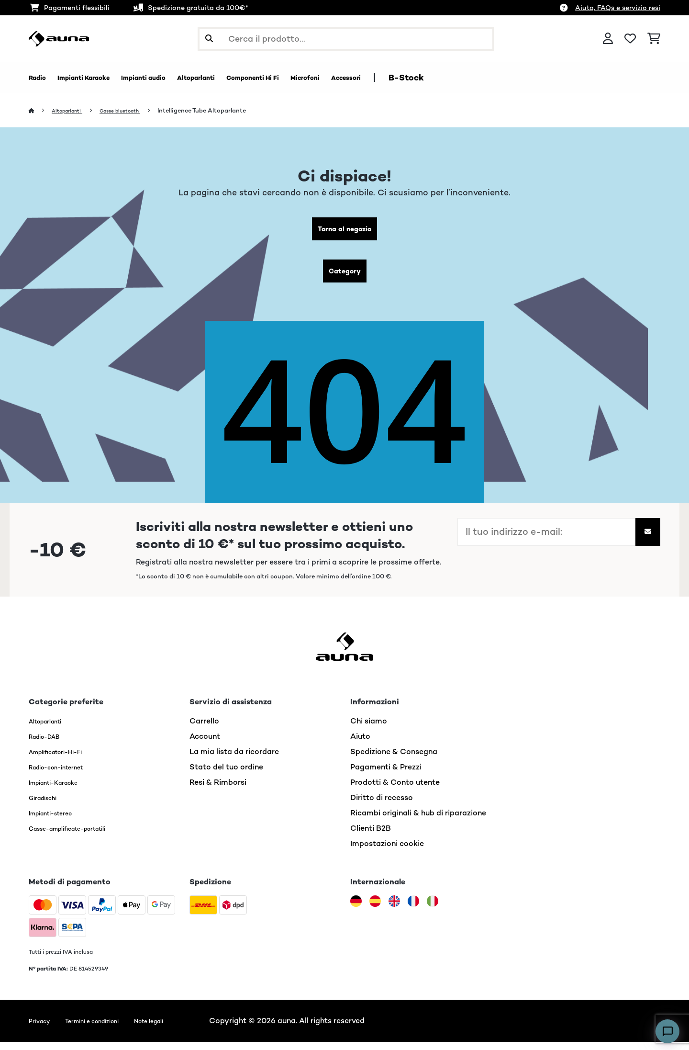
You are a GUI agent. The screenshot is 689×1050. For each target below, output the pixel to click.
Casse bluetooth (134, 111)
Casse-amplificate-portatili (81, 836)
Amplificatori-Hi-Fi (64, 760)
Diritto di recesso (381, 806)
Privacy (42, 1029)
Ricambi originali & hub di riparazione (418, 821)
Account (204, 744)
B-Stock (501, 77)
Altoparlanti (72, 111)
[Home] (41, 111)
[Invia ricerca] (209, 39)
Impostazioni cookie (387, 852)
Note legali (177, 1029)
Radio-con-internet (64, 775)
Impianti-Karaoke (61, 790)
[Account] (608, 38)
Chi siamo (368, 729)
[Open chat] (667, 1031)
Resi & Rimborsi (217, 790)
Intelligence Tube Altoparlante (221, 111)
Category (344, 277)
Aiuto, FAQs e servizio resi (617, 7)
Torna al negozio (344, 231)
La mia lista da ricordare (234, 760)
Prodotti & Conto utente (395, 790)
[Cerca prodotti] (346, 39)
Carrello (204, 729)
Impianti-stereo (58, 821)
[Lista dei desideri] (630, 38)
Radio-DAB (49, 744)
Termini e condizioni (106, 1029)
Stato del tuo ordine (226, 775)
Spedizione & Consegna (393, 760)
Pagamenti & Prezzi (386, 775)
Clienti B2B (370, 836)
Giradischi (47, 806)
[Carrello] (653, 38)
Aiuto (360, 744)
